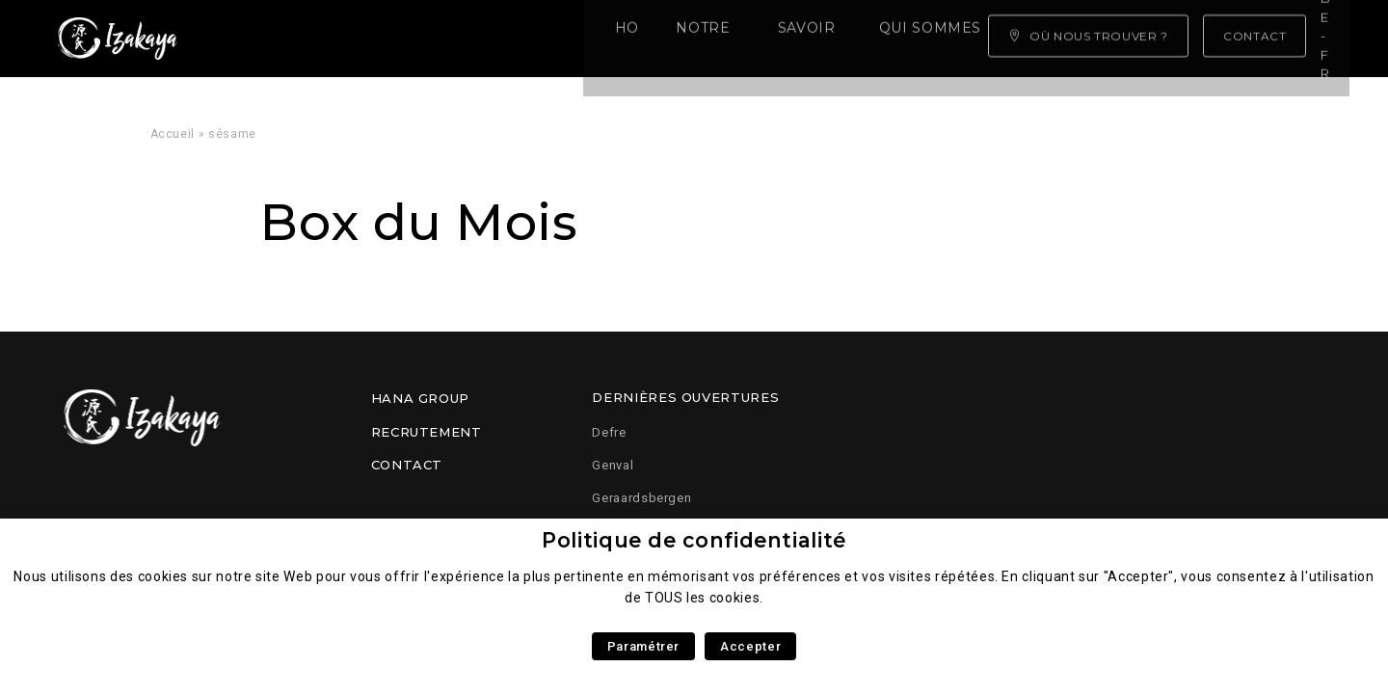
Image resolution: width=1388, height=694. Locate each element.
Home (260, 38)
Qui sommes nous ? (671, 38)
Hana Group (420, 398)
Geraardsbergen (641, 498)
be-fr (1317, 37)
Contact (406, 464)
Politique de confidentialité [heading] (694, 540)
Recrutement (426, 432)
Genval (612, 465)
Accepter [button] (750, 646)
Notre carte (368, 38)
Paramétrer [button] (643, 646)
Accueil (172, 134)
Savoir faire (506, 38)
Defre (609, 432)
